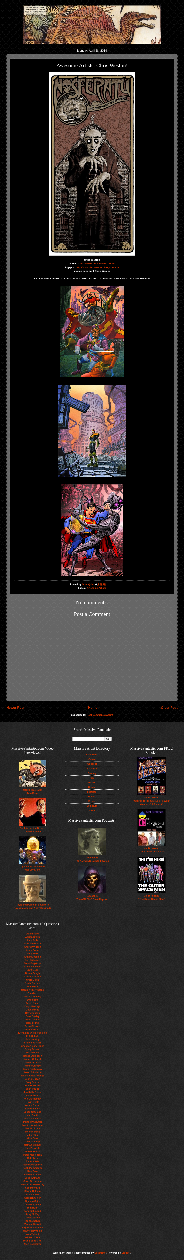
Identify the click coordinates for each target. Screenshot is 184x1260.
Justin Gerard (32, 1095)
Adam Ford (32, 933)
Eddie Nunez (32, 1029)
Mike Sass (32, 1138)
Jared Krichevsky (32, 1069)
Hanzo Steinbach (32, 1055)
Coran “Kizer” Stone (32, 990)
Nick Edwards (32, 1148)
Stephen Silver (32, 1197)
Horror (92, 782)
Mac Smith (32, 1115)
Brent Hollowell (32, 966)
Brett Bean (32, 970)
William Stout (32, 1237)
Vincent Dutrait (32, 1224)
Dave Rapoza (32, 1013)
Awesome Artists (96, 588)
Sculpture (92, 805)
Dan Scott (32, 999)
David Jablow (32, 1019)
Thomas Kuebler (32, 1204)
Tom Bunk (32, 1207)
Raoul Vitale (32, 1161)
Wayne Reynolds (32, 1230)
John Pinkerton (32, 1085)
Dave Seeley (32, 1016)
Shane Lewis (32, 1194)
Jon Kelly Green (32, 1092)
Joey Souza (32, 1082)
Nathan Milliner (32, 1144)
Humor (92, 787)
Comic (92, 759)
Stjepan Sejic (32, 1201)
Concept (92, 763)
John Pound (32, 1088)
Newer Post (15, 708)
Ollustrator (100, 1252)
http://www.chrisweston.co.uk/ (97, 263)
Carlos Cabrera (32, 976)
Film (92, 778)
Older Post (169, 708)
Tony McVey (32, 1214)
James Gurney (32, 1065)
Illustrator (92, 791)
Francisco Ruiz (32, 1042)
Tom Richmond (32, 1211)
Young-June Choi (32, 1240)
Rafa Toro (32, 1158)
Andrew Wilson (32, 946)
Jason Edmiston (32, 1072)
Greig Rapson (32, 1049)
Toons (92, 810)
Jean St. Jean (32, 1079)
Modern (92, 796)
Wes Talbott (32, 1234)
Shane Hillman (32, 1191)
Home (92, 708)
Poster (92, 801)
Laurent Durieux (32, 1105)
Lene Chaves (32, 1108)
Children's (92, 754)
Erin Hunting (32, 1039)
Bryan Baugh (32, 973)
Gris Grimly (32, 1052)
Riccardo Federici (32, 1164)
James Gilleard (32, 1059)
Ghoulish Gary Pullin (32, 1046)
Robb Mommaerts (32, 1168)
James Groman (32, 1062)
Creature (92, 768)
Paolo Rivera (32, 1151)
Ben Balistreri (32, 960)
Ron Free (32, 1171)
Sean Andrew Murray (32, 1184)
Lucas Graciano (32, 1112)
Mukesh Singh (32, 1141)
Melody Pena (32, 1131)
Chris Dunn (32, 979)
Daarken (32, 993)
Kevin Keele (32, 1102)
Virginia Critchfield (32, 1227)
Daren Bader (32, 1003)
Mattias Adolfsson (32, 1125)
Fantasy (92, 773)
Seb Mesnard (32, 1187)
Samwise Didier (32, 1174)
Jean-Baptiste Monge (32, 1075)
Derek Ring (32, 1022)
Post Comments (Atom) (100, 715)
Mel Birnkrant (32, 1128)
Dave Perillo (32, 1009)
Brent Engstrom (32, 963)
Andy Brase (32, 950)
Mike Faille (32, 1135)
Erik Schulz (32, 1036)
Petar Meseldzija (32, 1154)
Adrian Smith (32, 937)
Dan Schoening (32, 996)
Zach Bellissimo (32, 1244)
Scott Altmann (32, 1177)
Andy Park (32, 953)
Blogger (126, 1252)
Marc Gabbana (32, 1118)
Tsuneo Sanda (32, 1221)
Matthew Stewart (32, 1121)
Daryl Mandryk (32, 1006)
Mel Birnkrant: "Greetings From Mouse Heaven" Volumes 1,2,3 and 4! (151, 800)
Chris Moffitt (33, 986)
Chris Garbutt (32, 983)
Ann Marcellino (32, 956)
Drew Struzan (32, 1026)
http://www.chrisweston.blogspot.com (98, 267)
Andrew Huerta (32, 943)
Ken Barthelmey (32, 1098)
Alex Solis (32, 940)
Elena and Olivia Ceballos (32, 1032)
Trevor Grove (32, 1217)
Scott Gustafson (32, 1181)
